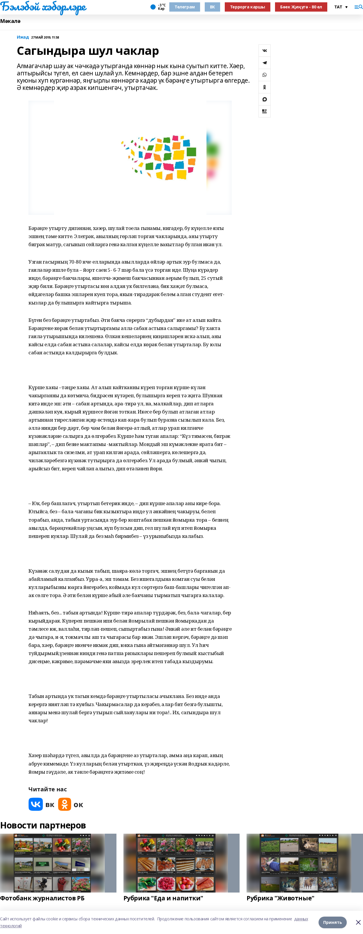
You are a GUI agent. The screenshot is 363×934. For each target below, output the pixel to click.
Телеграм (185, 7)
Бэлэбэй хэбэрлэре (42, 6)
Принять (332, 922)
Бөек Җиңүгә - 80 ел (301, 7)
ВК (212, 7)
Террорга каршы (247, 7)
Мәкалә (10, 21)
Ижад (23, 37)
